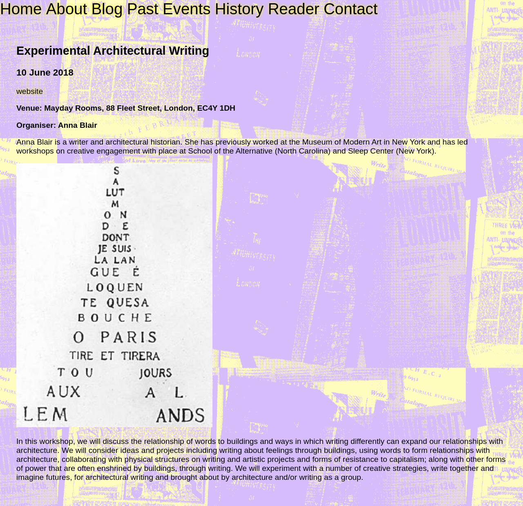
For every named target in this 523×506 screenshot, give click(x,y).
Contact (351, 9)
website (29, 91)
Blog (107, 9)
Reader (294, 9)
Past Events (169, 9)
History (239, 9)
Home (21, 9)
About (66, 9)
